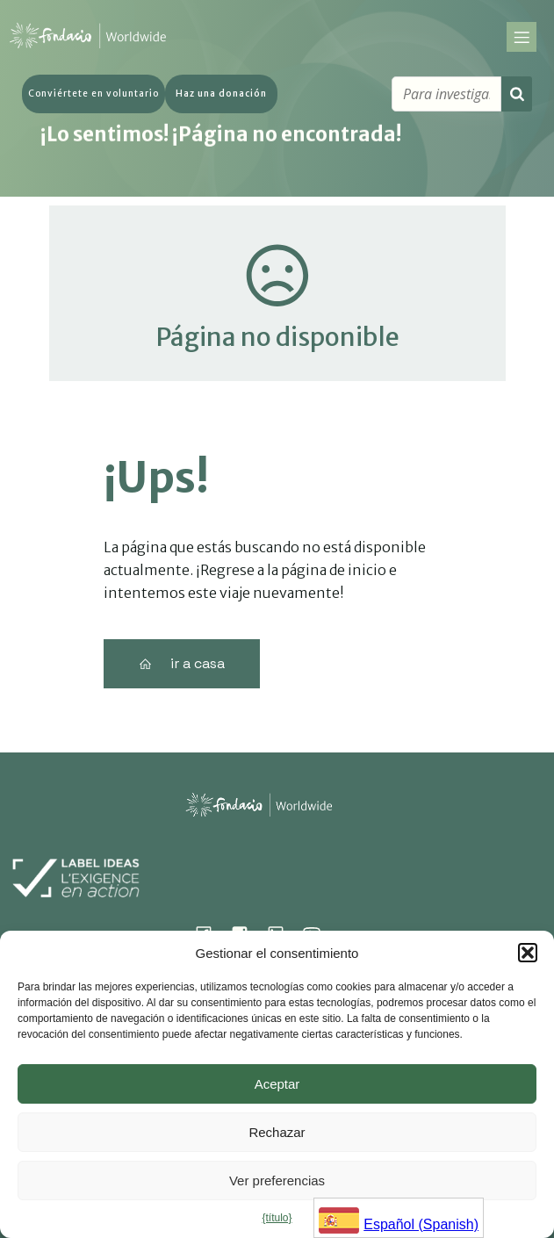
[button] (527, 952)
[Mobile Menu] (521, 39)
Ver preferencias (277, 1180)
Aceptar (277, 1083)
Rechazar (276, 1132)
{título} (276, 1218)
